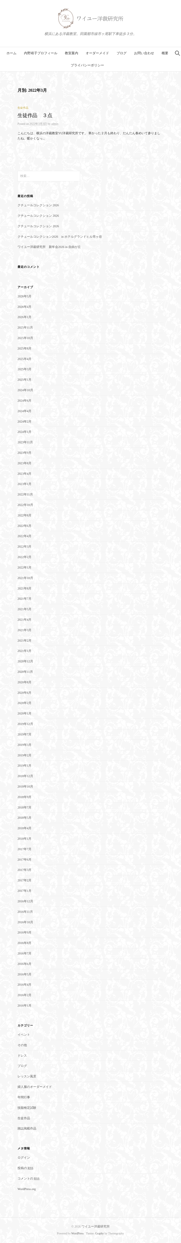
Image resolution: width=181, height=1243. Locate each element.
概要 (165, 53)
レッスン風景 (27, 1076)
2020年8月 (24, 682)
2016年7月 (24, 953)
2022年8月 (24, 515)
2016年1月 (24, 1005)
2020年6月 (24, 692)
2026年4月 (24, 306)
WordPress (77, 1233)
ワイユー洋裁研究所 (96, 1226)
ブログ (122, 53)
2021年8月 (24, 588)
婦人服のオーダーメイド (35, 1086)
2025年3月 (24, 369)
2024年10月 (25, 390)
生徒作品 (23, 107)
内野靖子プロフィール (40, 53)
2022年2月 (24, 557)
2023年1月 (24, 484)
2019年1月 (24, 765)
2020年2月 (24, 703)
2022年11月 (25, 494)
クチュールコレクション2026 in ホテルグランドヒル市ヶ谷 (60, 236)
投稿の (25, 1168)
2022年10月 (25, 505)
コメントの (28, 1178)
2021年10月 (25, 578)
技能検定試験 (27, 1107)
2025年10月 (25, 338)
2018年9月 (24, 797)
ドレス (22, 1055)
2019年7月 (24, 734)
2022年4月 (24, 536)
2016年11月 (25, 911)
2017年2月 (24, 880)
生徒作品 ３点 (35, 115)
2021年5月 (24, 609)
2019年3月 (24, 745)
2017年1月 (24, 890)
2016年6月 (24, 964)
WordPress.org (27, 1189)
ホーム (11, 53)
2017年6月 (24, 859)
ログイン (24, 1157)
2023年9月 (24, 452)
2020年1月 (24, 713)
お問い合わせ (144, 53)
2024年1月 (24, 431)
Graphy (99, 1233)
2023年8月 (24, 463)
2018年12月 (25, 776)
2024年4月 (24, 411)
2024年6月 (24, 400)
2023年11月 (25, 442)
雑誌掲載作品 (27, 1128)
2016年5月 (24, 974)
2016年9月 (24, 932)
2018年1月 (24, 838)
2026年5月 (24, 296)
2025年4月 (24, 359)
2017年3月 (24, 870)
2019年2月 (24, 755)
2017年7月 (24, 849)
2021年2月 (24, 640)
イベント (24, 1034)
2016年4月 (24, 984)
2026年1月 (24, 317)
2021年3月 (24, 630)
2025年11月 (25, 327)
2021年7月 (24, 598)
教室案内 (71, 53)
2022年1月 (24, 567)
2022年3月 (24, 546)
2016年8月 (24, 943)
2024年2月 (24, 421)
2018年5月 (24, 817)
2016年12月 (25, 901)
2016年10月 (25, 922)
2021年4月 (24, 619)
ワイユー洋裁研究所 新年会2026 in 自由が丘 (49, 247)
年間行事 (24, 1097)
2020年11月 (25, 671)
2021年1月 (24, 650)
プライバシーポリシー (87, 65)
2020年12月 (25, 661)
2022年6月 (24, 525)
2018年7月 (24, 807)
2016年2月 (24, 995)
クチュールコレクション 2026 (38, 205)
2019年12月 (25, 724)
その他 (22, 1045)
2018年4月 (24, 828)
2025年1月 (24, 379)
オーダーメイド (97, 53)
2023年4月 (24, 473)
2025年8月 (24, 348)
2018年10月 (25, 786)
